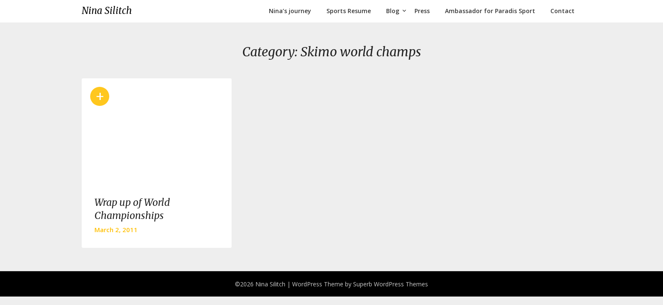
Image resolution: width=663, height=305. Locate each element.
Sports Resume (348, 11)
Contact (562, 11)
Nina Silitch (107, 11)
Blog (392, 11)
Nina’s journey (290, 11)
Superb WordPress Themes (390, 284)
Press (422, 11)
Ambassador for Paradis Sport (490, 11)
